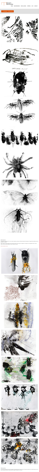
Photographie (5, 11)
